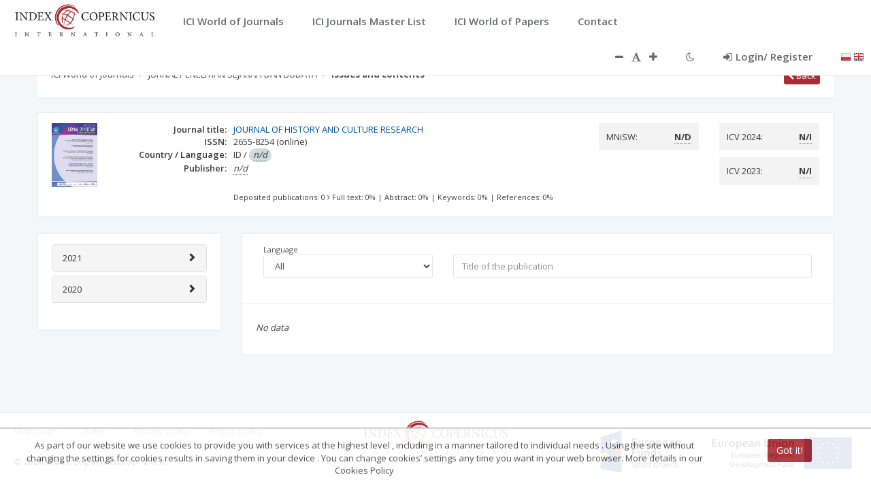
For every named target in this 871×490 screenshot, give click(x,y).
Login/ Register (767, 56)
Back (802, 75)
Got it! (789, 450)
